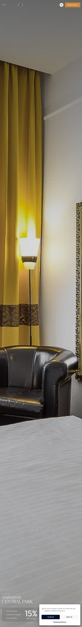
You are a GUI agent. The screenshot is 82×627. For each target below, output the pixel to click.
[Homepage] (20, 5)
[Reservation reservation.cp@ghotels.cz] (61, 5)
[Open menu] (4, 5)
